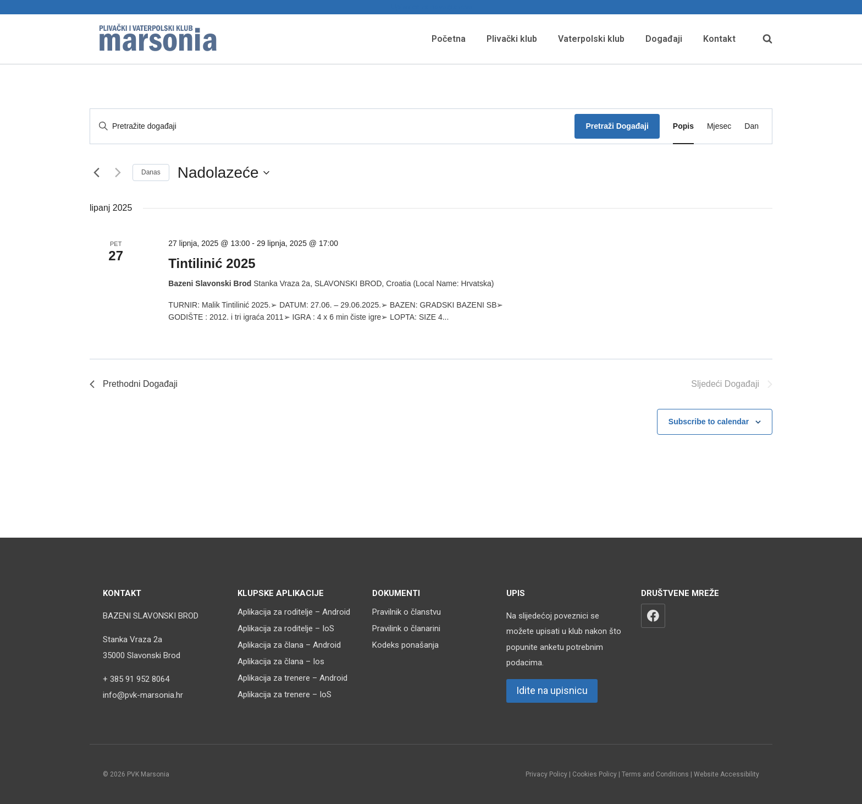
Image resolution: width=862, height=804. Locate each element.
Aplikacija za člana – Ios (280, 661)
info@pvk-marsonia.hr (143, 695)
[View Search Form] (762, 39)
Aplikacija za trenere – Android (292, 678)
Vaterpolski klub (591, 39)
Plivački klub (512, 39)
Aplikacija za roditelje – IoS (285, 628)
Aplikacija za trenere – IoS (284, 694)
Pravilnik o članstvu (406, 612)
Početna (449, 39)
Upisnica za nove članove (431, 7)
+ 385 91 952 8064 (136, 679)
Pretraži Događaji (616, 126)
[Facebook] (653, 616)
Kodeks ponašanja (405, 645)
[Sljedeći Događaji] (117, 172)
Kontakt (719, 39)
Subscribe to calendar (708, 421)
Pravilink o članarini (406, 628)
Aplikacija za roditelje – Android (293, 612)
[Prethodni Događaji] (96, 172)
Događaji (663, 39)
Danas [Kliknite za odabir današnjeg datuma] (151, 172)
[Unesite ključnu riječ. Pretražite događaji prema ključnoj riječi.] (332, 126)
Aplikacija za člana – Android (289, 645)
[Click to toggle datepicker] (223, 173)
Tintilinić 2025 (211, 263)
